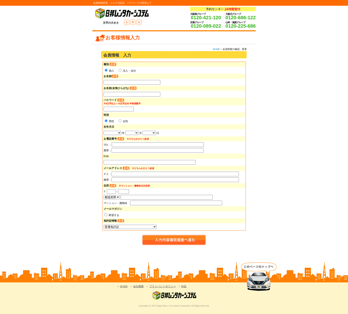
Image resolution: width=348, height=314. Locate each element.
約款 (184, 286)
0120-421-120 (206, 17)
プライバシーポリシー (162, 286)
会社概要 (138, 286)
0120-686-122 (240, 17)
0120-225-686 (240, 26)
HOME (216, 49)
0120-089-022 (206, 26)
